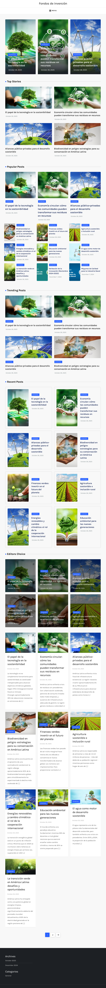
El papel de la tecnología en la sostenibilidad (17, 62)
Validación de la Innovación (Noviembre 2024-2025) (58, 271)
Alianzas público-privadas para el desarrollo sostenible (85, 62)
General (12, 54)
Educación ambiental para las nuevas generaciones (57, 251)
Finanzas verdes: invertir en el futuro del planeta (58, 231)
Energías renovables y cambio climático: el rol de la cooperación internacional (39, 527)
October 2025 (10, 961)
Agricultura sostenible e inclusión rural (87, 486)
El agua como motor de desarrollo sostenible (85, 812)
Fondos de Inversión (53, 3)
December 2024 (11, 965)
